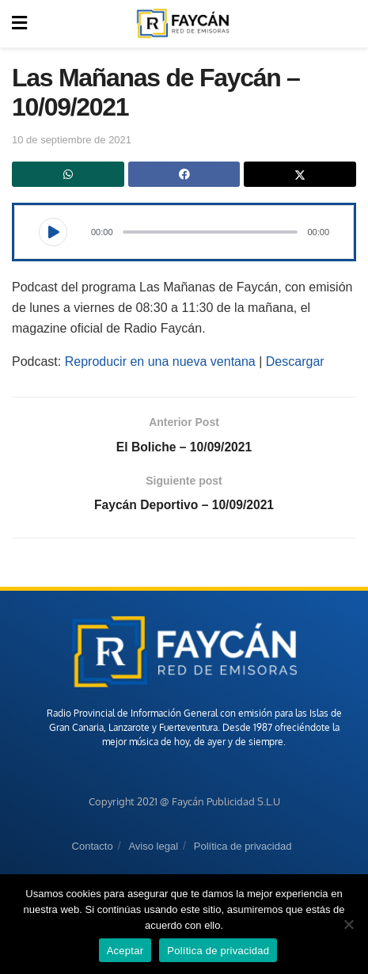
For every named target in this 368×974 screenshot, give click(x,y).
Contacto (92, 848)
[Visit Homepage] (182, 24)
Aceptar (125, 951)
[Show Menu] (19, 24)
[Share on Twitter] (300, 174)
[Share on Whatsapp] (68, 174)
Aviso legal (153, 848)
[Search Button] (347, 24)
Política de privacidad (243, 848)
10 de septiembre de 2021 (71, 140)
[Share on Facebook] (184, 174)
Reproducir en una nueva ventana (160, 361)
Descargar (295, 361)
